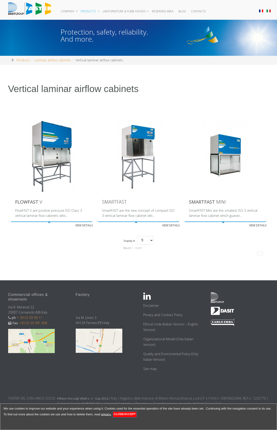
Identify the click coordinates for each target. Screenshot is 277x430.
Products (89, 11)
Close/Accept (125, 414)
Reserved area (163, 11)
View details (84, 225)
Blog (182, 11)
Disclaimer (151, 305)
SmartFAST (114, 202)
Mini (207, 202)
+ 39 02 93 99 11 (30, 317)
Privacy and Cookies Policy (162, 315)
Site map (150, 369)
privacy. (106, 414)
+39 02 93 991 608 (33, 323)
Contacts (199, 11)
